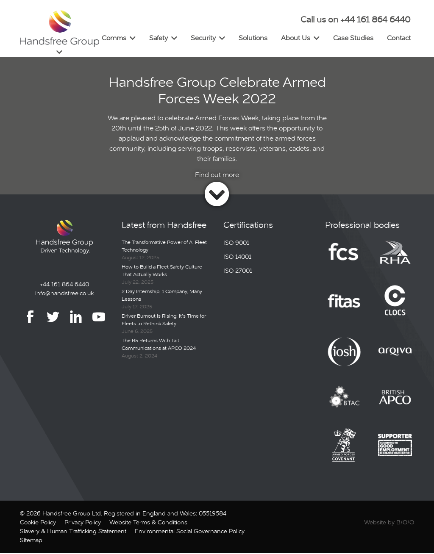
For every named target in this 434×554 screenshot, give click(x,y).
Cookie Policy (38, 523)
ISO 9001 (236, 243)
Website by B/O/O (389, 523)
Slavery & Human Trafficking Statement (73, 532)
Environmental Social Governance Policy (190, 532)
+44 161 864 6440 (64, 285)
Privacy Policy (82, 523)
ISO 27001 (237, 271)
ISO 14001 (237, 257)
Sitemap (31, 541)
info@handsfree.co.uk (64, 294)
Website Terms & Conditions (148, 523)
